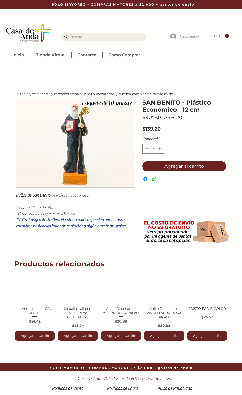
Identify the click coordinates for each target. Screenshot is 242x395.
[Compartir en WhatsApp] (154, 179)
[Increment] (160, 148)
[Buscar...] (103, 37)
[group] (121, 307)
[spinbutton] (153, 148)
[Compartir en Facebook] (145, 179)
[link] (218, 36)
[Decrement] (146, 148)
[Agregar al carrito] (35, 336)
